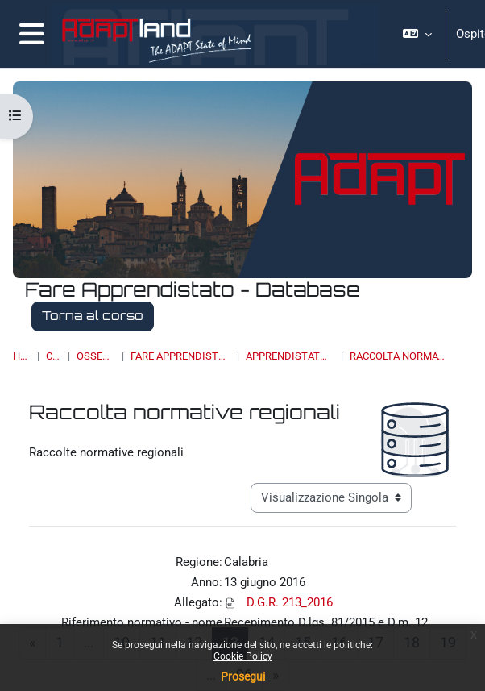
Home (22, 356)
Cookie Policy (242, 656)
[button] (417, 34)
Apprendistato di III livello (290, 356)
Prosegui (243, 676)
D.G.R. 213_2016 (290, 602)
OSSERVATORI (96, 356)
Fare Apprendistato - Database (180, 356)
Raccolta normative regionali (399, 356)
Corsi (53, 356)
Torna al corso (92, 315)
